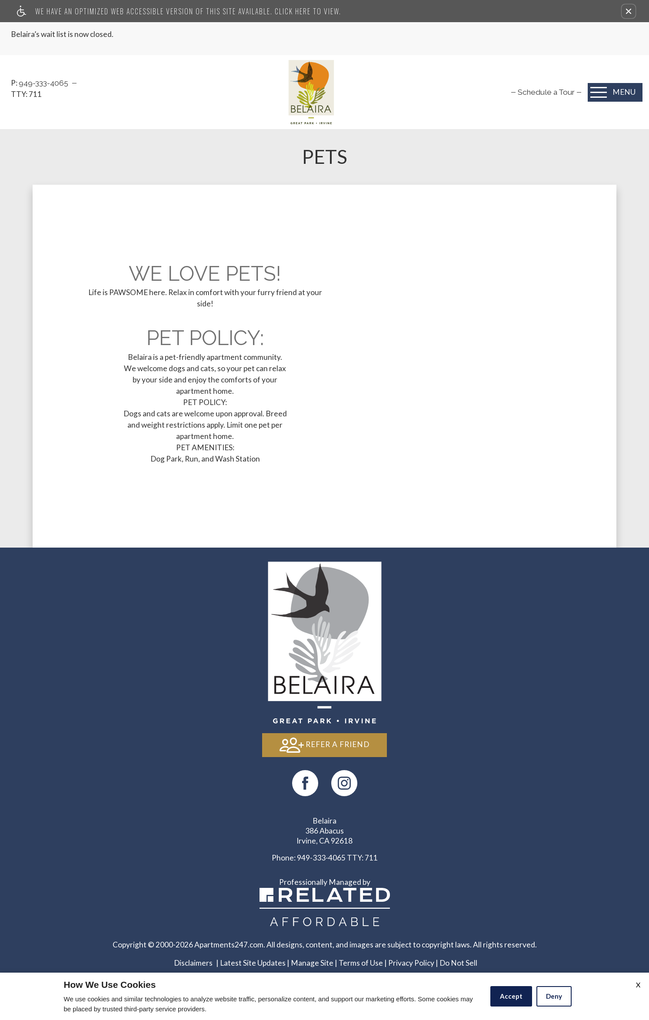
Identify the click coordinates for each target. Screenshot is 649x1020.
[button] (629, 11)
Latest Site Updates (253, 962)
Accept (511, 996)
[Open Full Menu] (615, 92)
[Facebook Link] (305, 783)
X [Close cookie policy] (638, 984)
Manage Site (312, 962)
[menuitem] (546, 92)
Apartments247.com (228, 944)
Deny (554, 996)
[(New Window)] (344, 783)
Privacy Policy (411, 962)
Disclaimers (193, 962)
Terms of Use (361, 962)
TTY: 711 (325, 857)
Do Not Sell (458, 962)
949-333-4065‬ (44, 83)
